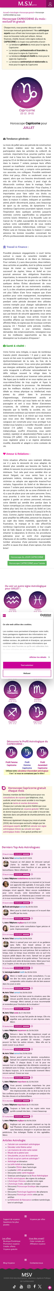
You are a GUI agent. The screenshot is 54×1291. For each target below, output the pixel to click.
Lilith (19, 1170)
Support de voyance (11, 1219)
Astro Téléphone (16, 879)
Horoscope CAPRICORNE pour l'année (27, 563)
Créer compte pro (37, 1241)
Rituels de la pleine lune (18, 1153)
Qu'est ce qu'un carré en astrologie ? (23, 1158)
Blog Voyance (9, 1263)
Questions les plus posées (11, 1223)
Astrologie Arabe (16, 1184)
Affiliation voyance (37, 1244)
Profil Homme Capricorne (27, 765)
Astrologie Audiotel (14, 972)
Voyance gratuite (10, 1249)
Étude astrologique (15, 907)
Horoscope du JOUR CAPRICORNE (27, 557)
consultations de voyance (14, 797)
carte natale (15, 1164)
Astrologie (14, 13)
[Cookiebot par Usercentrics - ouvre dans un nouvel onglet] (40, 615)
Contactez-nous (36, 1263)
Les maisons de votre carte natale (22, 1150)
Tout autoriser (27, 665)
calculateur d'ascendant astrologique (32, 771)
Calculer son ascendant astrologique (24, 1144)
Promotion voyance (11, 1244)
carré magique (28, 1173)
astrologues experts (11, 826)
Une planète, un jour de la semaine (23, 1155)
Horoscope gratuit (27, 13)
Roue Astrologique (40, 1175)
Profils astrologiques (16, 1178)
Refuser (27, 673)
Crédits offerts (9, 1246)
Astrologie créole (25, 1194)
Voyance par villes (37, 1219)
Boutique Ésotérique (11, 1241)
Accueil (6, 13)
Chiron (19, 1167)
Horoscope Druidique (27, 1186)
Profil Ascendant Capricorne (42, 765)
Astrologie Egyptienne (27, 1192)
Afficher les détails (37, 657)
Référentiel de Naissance (20, 1200)
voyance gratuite (31, 809)
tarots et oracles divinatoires (25, 803)
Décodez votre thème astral (20, 1147)
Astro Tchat (12, 858)
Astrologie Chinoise (17, 1181)
